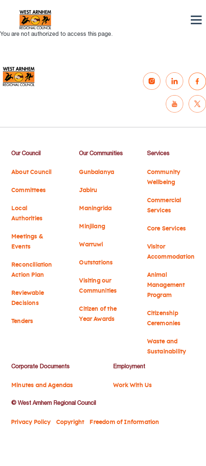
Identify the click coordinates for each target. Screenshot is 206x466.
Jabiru (88, 190)
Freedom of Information (124, 422)
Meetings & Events (27, 242)
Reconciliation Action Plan (31, 270)
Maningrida (95, 208)
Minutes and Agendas (42, 385)
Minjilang (92, 226)
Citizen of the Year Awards (98, 314)
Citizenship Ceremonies (164, 318)
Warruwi (91, 244)
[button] (196, 20)
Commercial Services (164, 205)
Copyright (70, 422)
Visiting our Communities (98, 286)
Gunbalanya (96, 172)
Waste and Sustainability (166, 347)
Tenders (22, 321)
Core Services (166, 229)
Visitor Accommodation (170, 252)
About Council (31, 172)
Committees (28, 190)
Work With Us (132, 385)
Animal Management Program (166, 285)
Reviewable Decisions (27, 298)
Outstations (96, 263)
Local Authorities (26, 213)
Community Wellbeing (163, 177)
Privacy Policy (31, 422)
